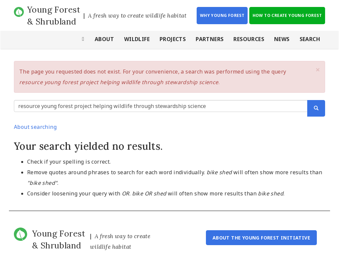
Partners (209, 39)
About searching (35, 127)
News (282, 39)
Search (310, 39)
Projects (173, 39)
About (104, 39)
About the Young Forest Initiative (261, 238)
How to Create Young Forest (287, 15)
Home (83, 40)
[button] (317, 70)
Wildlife (137, 39)
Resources (248, 39)
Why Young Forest (222, 15)
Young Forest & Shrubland (53, 15)
